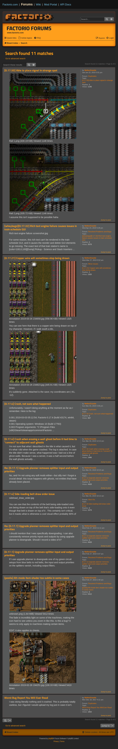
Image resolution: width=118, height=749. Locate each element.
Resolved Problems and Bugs (99, 232)
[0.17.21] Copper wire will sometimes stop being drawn (96, 269)
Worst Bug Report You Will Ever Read (97, 707)
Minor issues (93, 264)
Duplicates (92, 76)
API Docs (65, 4)
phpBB (50, 738)
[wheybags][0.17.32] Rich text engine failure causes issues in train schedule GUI (97, 238)
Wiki (38, 4)
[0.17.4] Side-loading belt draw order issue (96, 505)
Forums (27, 4)
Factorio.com (10, 4)
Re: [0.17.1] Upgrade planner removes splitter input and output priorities (41, 469)
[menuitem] (25, 38)
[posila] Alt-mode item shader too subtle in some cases (97, 589)
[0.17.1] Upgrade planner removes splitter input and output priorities (95, 479)
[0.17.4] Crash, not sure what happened (97, 414)
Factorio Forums (29, 28)
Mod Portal (50, 4)
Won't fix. (91, 500)
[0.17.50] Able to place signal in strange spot (97, 81)
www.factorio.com (15, 33)
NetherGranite (90, 70)
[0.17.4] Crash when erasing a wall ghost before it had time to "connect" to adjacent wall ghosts (97, 451)
